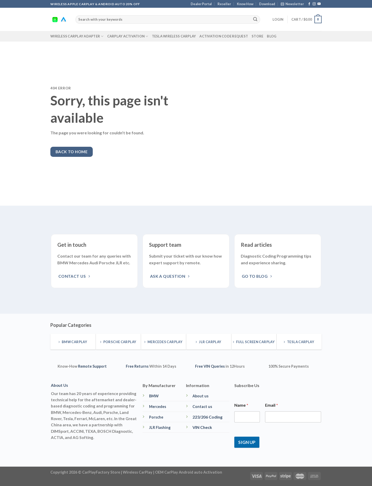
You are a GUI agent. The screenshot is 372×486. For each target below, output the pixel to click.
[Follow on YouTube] (319, 4)
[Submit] (255, 19)
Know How (245, 4)
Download (267, 4)
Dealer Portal (201, 4)
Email (271, 405)
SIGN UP (246, 442)
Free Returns (137, 366)
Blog (271, 36)
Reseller (224, 4)
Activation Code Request (223, 36)
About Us (59, 385)
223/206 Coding (207, 416)
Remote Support (92, 366)
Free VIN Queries (210, 366)
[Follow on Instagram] (314, 4)
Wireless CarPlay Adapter (77, 36)
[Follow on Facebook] (309, 4)
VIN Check (202, 427)
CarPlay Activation (127, 36)
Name (241, 405)
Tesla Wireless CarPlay (174, 36)
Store (257, 36)
